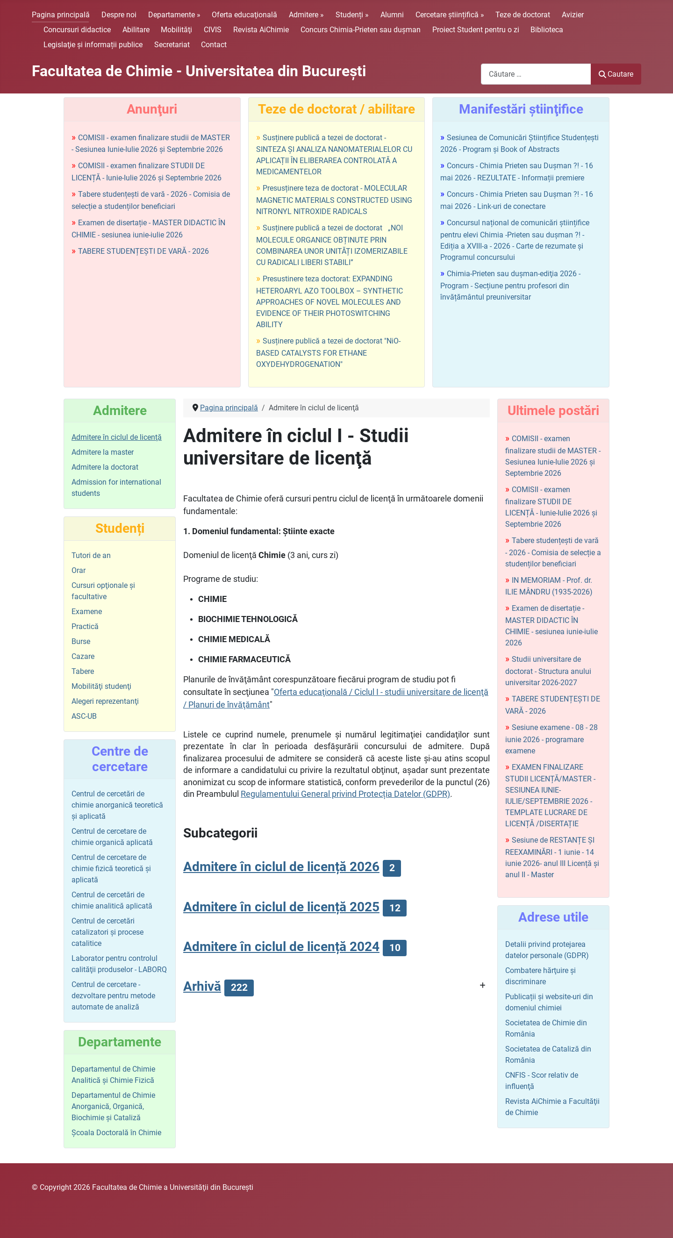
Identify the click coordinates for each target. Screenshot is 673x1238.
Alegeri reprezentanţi (105, 701)
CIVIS (213, 29)
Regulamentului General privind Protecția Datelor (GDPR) (345, 794)
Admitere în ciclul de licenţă (117, 437)
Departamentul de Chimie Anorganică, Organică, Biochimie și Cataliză (113, 1106)
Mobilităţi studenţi (101, 686)
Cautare (616, 74)
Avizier (573, 14)
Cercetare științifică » (449, 14)
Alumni (392, 14)
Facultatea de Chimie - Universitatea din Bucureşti (199, 71)
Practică (85, 626)
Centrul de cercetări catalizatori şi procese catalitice (107, 932)
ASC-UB (84, 716)
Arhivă (202, 986)
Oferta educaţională (244, 14)
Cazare (83, 656)
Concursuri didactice (77, 29)
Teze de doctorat (522, 14)
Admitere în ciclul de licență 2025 (281, 907)
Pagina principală (61, 14)
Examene (87, 611)
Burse (81, 641)
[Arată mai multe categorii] (482, 986)
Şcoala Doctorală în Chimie (116, 1132)
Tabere (83, 671)
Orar (79, 570)
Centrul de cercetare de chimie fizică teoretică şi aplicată (111, 868)
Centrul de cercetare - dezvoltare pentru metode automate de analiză (113, 995)
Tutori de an (91, 555)
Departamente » (174, 14)
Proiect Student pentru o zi (475, 29)
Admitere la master (103, 452)
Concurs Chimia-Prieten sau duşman (361, 29)
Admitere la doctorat (105, 467)
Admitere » (306, 14)
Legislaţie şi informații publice (93, 44)
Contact (214, 44)
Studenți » (352, 14)
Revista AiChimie (261, 29)
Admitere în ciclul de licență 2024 (281, 946)
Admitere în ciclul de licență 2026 (281, 866)
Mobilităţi (176, 29)
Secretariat (172, 44)
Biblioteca (546, 29)
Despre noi (118, 14)
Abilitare (136, 29)
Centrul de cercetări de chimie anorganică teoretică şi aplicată (117, 805)
